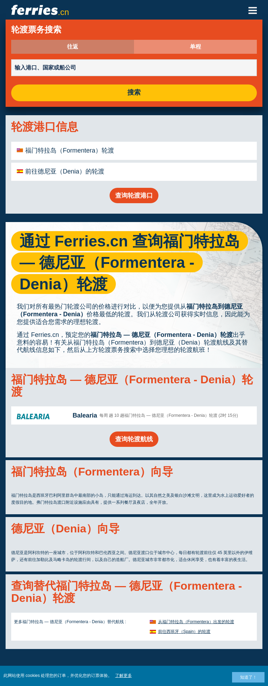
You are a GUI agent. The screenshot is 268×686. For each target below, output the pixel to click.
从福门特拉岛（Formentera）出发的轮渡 (196, 621)
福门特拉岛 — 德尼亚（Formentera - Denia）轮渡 (161, 334)
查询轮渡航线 (134, 439)
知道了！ (248, 677)
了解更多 (123, 675)
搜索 (134, 92)
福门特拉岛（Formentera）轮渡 (69, 150)
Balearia (85, 415)
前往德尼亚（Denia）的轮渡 (64, 171)
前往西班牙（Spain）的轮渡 (184, 631)
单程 (195, 47)
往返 (72, 47)
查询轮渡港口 (134, 195)
